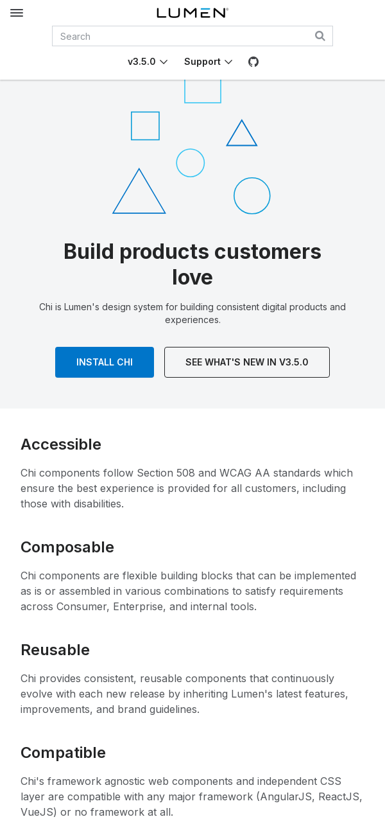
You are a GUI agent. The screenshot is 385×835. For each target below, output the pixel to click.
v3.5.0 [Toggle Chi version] (142, 61)
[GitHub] (253, 61)
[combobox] (192, 36)
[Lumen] (193, 13)
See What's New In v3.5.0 (247, 361)
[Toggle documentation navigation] (16, 12)
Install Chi (104, 361)
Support (202, 61)
